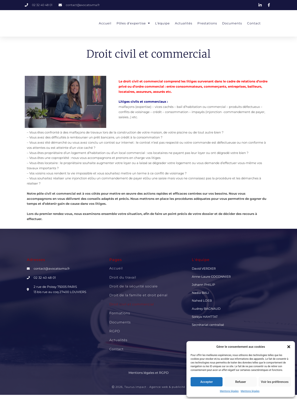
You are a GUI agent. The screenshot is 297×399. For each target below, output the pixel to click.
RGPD (114, 331)
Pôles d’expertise (133, 23)
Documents (232, 23)
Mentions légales (229, 391)
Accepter (206, 382)
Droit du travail (122, 277)
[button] (289, 347)
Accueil (105, 23)
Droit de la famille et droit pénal (138, 295)
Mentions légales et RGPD (148, 373)
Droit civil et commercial (131, 304)
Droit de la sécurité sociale (133, 286)
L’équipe (162, 23)
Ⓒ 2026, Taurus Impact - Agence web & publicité (148, 387)
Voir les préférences (275, 382)
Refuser (240, 382)
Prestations (207, 23)
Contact (254, 23)
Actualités (183, 23)
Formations (119, 313)
